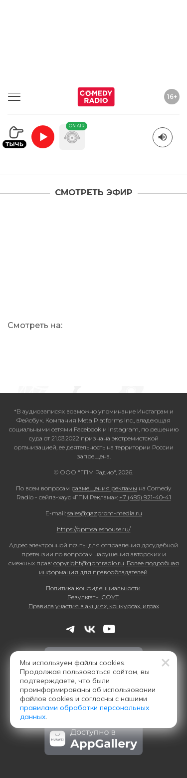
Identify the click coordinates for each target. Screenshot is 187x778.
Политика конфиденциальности (93, 588)
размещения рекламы (104, 488)
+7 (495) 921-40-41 (145, 497)
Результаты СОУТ (93, 597)
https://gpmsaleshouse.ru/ (94, 529)
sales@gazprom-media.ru (104, 513)
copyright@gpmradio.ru (88, 563)
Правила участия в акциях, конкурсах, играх (93, 606)
